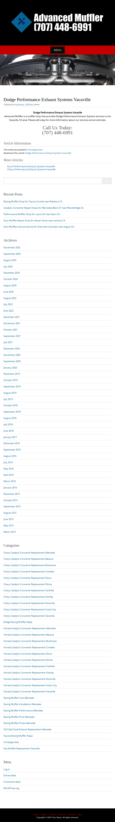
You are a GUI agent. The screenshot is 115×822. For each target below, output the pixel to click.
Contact (52, 814)
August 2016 (10, 456)
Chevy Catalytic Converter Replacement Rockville (29, 603)
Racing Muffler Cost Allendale (19, 697)
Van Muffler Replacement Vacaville (22, 748)
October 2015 (11, 500)
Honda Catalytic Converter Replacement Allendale (30, 628)
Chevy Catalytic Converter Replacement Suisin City (30, 609)
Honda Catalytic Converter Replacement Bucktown (30, 641)
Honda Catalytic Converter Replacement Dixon (28, 653)
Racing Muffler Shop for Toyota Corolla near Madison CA (33, 201)
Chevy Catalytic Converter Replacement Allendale (29, 552)
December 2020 (12, 348)
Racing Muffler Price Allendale (19, 716)
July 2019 (8, 399)
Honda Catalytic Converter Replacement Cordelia (29, 647)
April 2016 (9, 474)
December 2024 (12, 272)
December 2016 (12, 443)
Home (35, 814)
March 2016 (10, 481)
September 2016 (12, 449)
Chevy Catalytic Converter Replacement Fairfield (29, 590)
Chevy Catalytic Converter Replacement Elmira (28, 584)
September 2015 (12, 506)
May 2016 (9, 468)
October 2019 (11, 380)
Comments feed (12, 781)
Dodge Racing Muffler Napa (18, 622)
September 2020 (12, 361)
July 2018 (8, 424)
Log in (7, 769)
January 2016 (10, 487)
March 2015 (10, 531)
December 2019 (12, 373)
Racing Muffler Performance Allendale (23, 710)
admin (36, 104)
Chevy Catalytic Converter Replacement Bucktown (30, 565)
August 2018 (10, 418)
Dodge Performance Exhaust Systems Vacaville (48, 153)
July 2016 (8, 462)
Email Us (62, 814)
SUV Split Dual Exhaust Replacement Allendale (27, 729)
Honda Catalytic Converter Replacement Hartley (29, 672)
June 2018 (9, 430)
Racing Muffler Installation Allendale (22, 704)
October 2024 (11, 279)
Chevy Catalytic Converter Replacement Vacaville (29, 615)
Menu (57, 50)
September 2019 (12, 386)
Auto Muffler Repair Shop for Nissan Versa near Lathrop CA (34, 220)
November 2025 (12, 247)
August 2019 (10, 392)
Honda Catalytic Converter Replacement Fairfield (29, 666)
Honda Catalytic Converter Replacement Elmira (28, 659)
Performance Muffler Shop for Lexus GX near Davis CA (32, 214)
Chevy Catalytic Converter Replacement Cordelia (29, 571)
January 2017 (10, 437)
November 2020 (12, 354)
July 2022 (8, 304)
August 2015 (10, 512)
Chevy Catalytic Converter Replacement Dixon (28, 577)
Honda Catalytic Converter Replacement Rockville (29, 679)
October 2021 (11, 329)
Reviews (72, 814)
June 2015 (9, 519)
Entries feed (10, 775)
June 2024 (9, 291)
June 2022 (9, 310)
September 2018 (12, 411)
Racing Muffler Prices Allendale (19, 723)
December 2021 (12, 317)
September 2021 (12, 336)
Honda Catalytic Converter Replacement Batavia (29, 634)
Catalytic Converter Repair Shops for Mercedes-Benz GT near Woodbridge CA (43, 207)
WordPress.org (11, 788)
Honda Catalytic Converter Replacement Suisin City (30, 685)
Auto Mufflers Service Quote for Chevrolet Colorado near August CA (39, 226)
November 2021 (12, 323)
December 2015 (12, 493)
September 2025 (12, 253)
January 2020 (10, 367)
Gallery (44, 814)
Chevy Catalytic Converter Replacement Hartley (28, 596)
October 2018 (11, 405)
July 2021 (8, 342)
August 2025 (10, 260)
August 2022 (10, 298)
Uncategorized (35, 149)
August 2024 (10, 285)
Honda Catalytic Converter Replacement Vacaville (29, 691)
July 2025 (8, 266)
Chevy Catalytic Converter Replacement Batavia (28, 558)
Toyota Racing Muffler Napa (18, 735)
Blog (80, 814)
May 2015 (9, 525)
